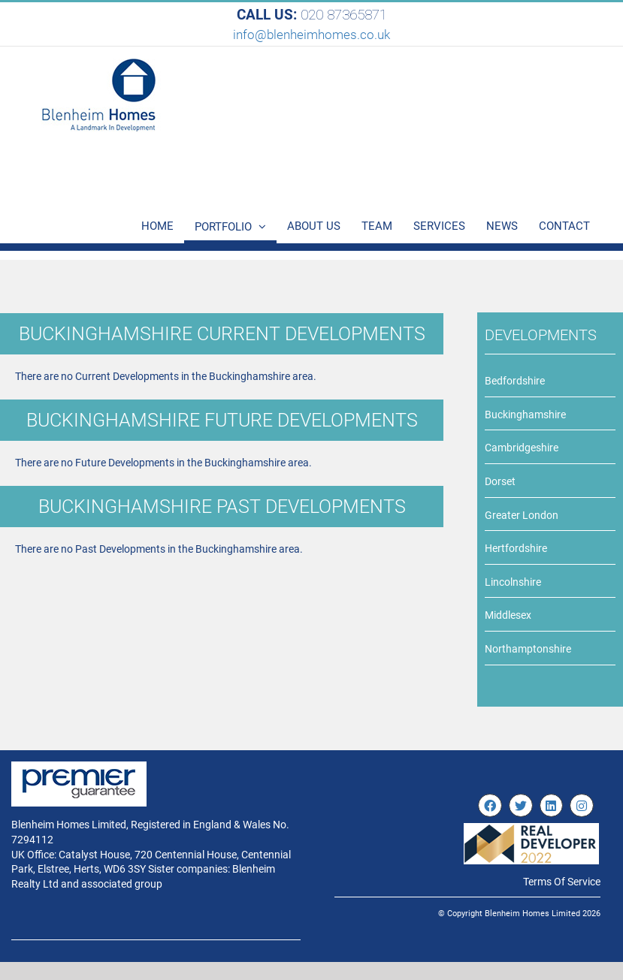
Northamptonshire (528, 649)
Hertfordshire (516, 548)
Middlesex (508, 615)
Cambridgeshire (521, 448)
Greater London (521, 515)
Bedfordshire (515, 381)
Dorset (500, 481)
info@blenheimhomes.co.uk (311, 34)
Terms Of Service (561, 882)
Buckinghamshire (525, 415)
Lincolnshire (513, 582)
